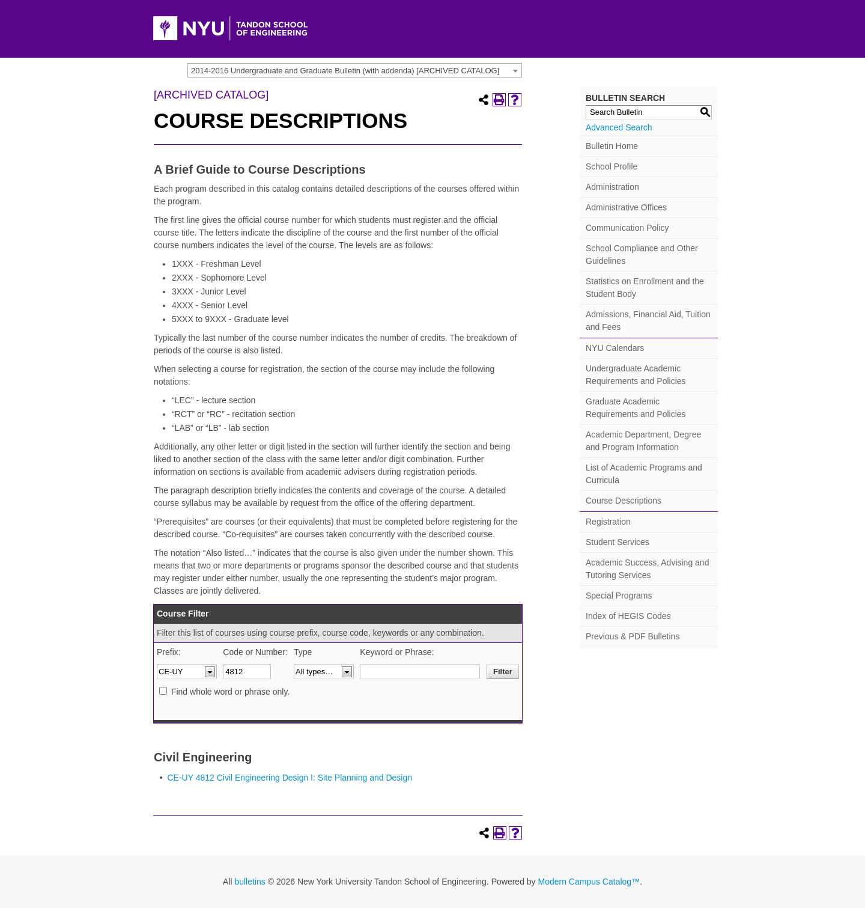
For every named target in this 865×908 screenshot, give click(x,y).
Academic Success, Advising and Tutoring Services (647, 569)
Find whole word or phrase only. (230, 691)
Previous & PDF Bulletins (632, 636)
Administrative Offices (626, 207)
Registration (608, 521)
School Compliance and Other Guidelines (642, 254)
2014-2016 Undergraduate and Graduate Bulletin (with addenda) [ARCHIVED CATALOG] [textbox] (345, 70)
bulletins (249, 881)
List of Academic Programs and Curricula (644, 474)
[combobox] (354, 70)
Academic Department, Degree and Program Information (643, 441)
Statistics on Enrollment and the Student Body (645, 287)
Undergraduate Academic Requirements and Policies (636, 375)
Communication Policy (627, 228)
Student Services (617, 542)
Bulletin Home (612, 146)
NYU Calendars (615, 348)
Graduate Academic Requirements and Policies (636, 408)
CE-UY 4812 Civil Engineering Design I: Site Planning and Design (289, 777)
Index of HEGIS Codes (628, 616)
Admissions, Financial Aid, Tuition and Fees (648, 320)
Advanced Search (619, 127)
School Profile (611, 166)
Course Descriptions (623, 500)
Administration (612, 187)
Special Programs (619, 595)
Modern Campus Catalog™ (589, 881)
